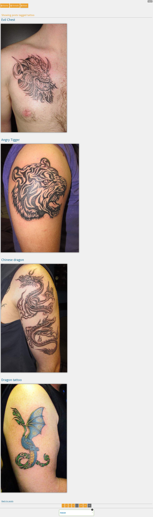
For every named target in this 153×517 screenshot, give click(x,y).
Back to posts (7, 501)
